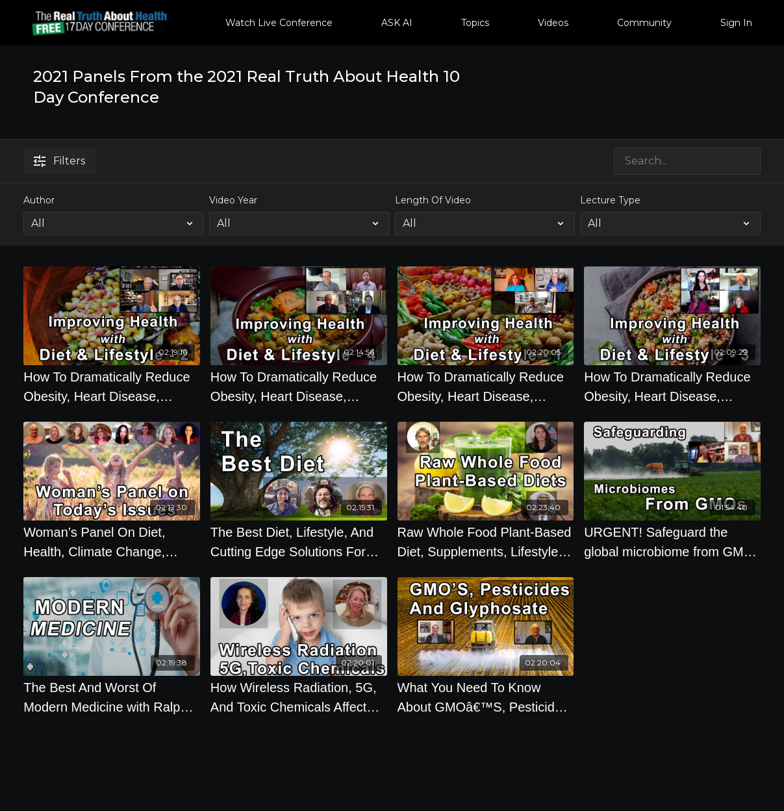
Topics (475, 23)
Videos (553, 23)
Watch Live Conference (279, 23)
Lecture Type (610, 200)
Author (39, 200)
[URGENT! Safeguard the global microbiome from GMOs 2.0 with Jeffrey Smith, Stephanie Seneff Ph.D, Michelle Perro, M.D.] (672, 541)
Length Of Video (433, 200)
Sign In (736, 23)
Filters (59, 161)
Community (644, 23)
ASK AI (396, 23)
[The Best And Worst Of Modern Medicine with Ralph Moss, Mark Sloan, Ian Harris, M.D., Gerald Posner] (111, 697)
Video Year (233, 200)
